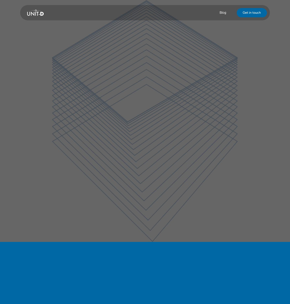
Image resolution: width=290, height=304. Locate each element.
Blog (223, 12)
